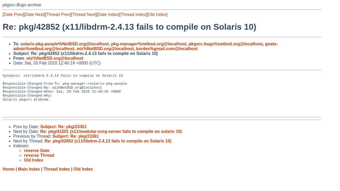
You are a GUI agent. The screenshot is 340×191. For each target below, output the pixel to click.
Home (8, 177)
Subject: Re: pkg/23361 (63, 134)
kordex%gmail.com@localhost (167, 48)
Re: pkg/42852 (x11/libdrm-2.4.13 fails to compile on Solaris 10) (108, 149)
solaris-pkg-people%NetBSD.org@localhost (64, 44)
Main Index (29, 177)
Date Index (108, 14)
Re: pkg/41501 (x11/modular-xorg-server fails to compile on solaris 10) (111, 139)
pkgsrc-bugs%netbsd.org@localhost (226, 44)
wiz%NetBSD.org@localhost (105, 48)
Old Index (157, 14)
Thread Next (83, 14)
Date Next (34, 14)
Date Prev (13, 14)
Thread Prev (58, 14)
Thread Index (133, 14)
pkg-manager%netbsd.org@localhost (148, 44)
